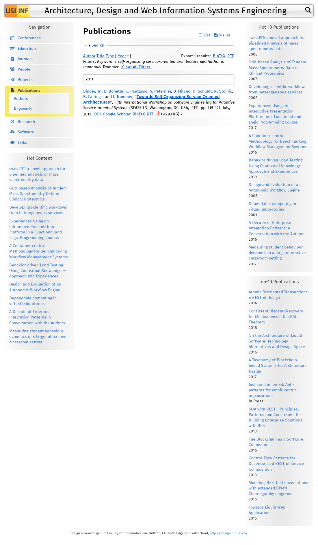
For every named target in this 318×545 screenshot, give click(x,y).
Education (27, 49)
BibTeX (219, 56)
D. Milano (181, 91)
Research (26, 122)
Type (110, 56)
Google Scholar (117, 114)
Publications (29, 91)
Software (26, 132)
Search (98, 45)
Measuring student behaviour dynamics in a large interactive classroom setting (37, 336)
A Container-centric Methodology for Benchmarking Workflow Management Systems (38, 251)
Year (122, 56)
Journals (25, 59)
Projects (25, 80)
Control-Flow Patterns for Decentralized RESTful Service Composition (276, 463)
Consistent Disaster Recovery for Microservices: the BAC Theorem (276, 316)
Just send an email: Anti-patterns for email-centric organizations (273, 390)
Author (89, 56)
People (24, 69)
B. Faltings (93, 97)
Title (100, 56)
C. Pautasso (136, 91)
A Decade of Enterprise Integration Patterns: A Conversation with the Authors (37, 317)
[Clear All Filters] (136, 67)
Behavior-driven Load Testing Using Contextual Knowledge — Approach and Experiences (37, 270)
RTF (230, 56)
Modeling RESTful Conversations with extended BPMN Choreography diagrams (278, 488)
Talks (22, 143)
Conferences (29, 38)
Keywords (23, 109)
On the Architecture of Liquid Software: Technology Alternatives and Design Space (277, 341)
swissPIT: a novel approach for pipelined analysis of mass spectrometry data (37, 174)
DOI (97, 114)
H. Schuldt (202, 91)
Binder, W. (92, 91)
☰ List (204, 35)
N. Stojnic (223, 91)
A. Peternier (160, 91)
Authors (21, 99)
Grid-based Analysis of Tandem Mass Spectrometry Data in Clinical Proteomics (38, 193)
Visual (222, 35)
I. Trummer (122, 97)
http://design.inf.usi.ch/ (229, 533)
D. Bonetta (113, 91)
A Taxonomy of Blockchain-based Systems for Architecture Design (278, 365)
